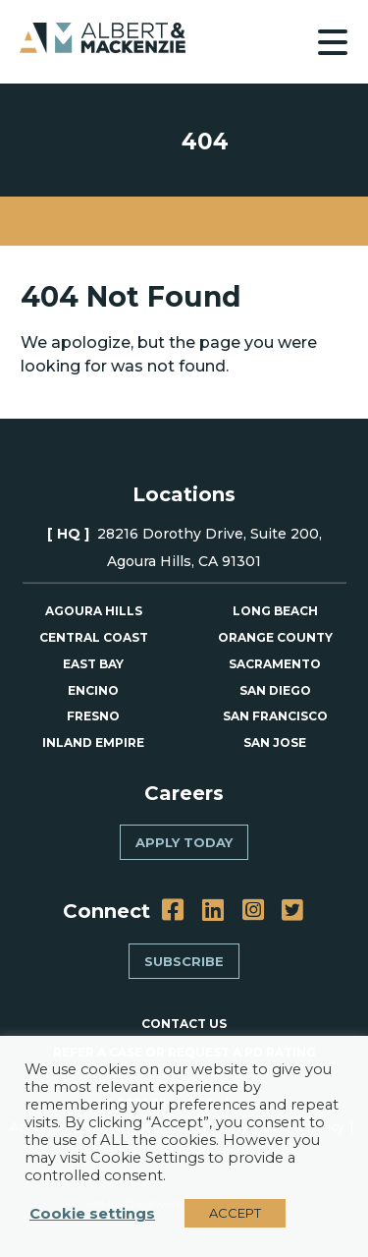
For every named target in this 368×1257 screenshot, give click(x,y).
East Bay (93, 664)
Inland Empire (93, 742)
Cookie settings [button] (92, 1214)
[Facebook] (173, 910)
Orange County (275, 637)
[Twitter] (292, 910)
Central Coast (93, 637)
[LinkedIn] (213, 910)
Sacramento (275, 664)
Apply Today (184, 842)
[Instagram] (253, 910)
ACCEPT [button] (235, 1213)
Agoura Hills (93, 610)
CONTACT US (184, 1023)
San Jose (274, 742)
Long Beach (275, 610)
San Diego (275, 690)
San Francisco (275, 716)
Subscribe (184, 961)
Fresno (93, 716)
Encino (93, 690)
